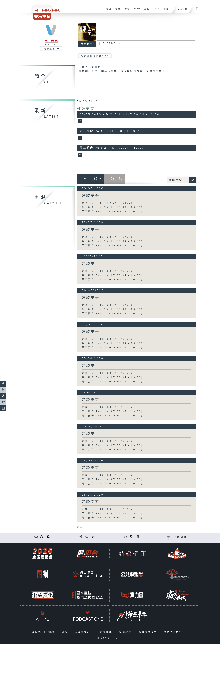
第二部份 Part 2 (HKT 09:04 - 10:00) (112, 211)
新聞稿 (37, 632)
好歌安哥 (86, 109)
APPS (155, 10)
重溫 (145, 10)
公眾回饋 (180, 537)
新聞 (125, 10)
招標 (65, 632)
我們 (164, 10)
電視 (107, 10)
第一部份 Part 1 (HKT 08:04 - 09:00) (112, 207)
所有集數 (87, 43)
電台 (116, 10)
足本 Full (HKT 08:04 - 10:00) (107, 202)
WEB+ (135, 10)
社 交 (90, 536)
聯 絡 (135, 536)
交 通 (45, 536)
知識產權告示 (84, 632)
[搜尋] (197, 7)
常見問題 (107, 632)
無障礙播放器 (148, 632)
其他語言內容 (174, 632)
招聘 (52, 632)
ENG (180, 9)
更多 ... (80, 527)
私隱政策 (126, 632)
